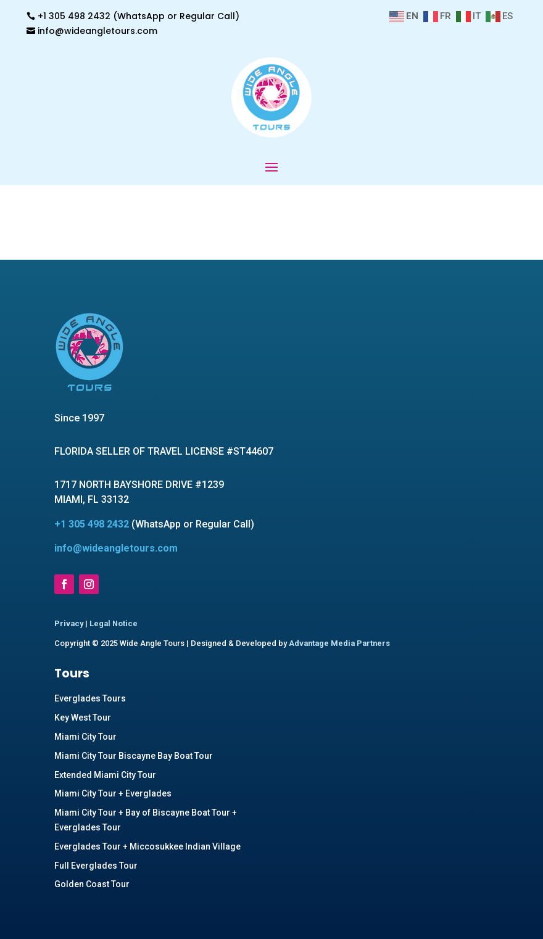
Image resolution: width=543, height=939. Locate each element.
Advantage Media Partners (339, 643)
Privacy (68, 623)
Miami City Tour (85, 737)
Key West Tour (82, 717)
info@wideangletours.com (97, 31)
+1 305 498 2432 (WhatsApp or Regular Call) (138, 16)
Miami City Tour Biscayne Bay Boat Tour (133, 756)
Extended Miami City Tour (105, 775)
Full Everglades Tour (96, 866)
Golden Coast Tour (92, 884)
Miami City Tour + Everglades (113, 793)
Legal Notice (113, 623)
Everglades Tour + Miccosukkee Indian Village (147, 846)
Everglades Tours (90, 698)
